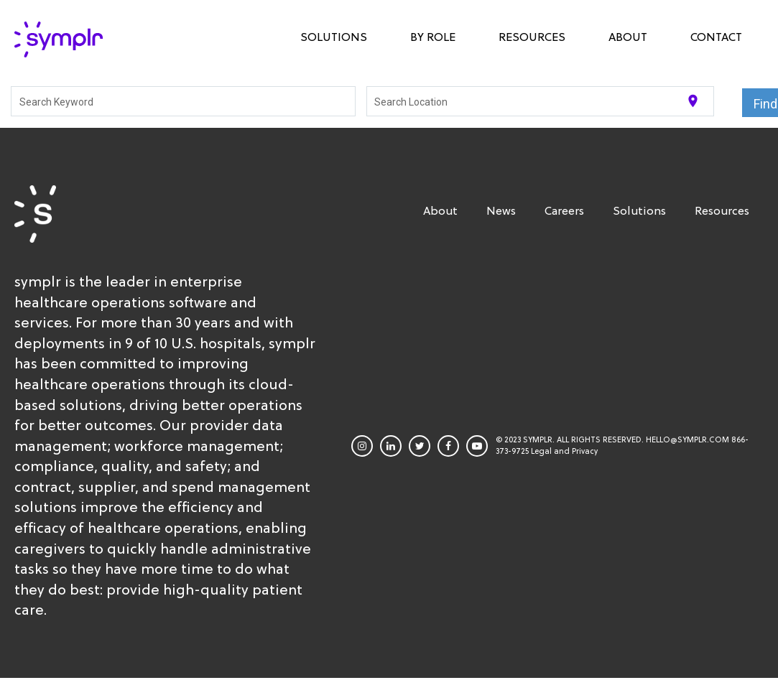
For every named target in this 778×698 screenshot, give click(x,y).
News (501, 210)
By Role (432, 37)
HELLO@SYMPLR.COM (687, 439)
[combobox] (183, 101)
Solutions (333, 37)
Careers (564, 210)
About (627, 37)
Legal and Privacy (564, 451)
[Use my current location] (692, 100)
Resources (532, 37)
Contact (716, 37)
